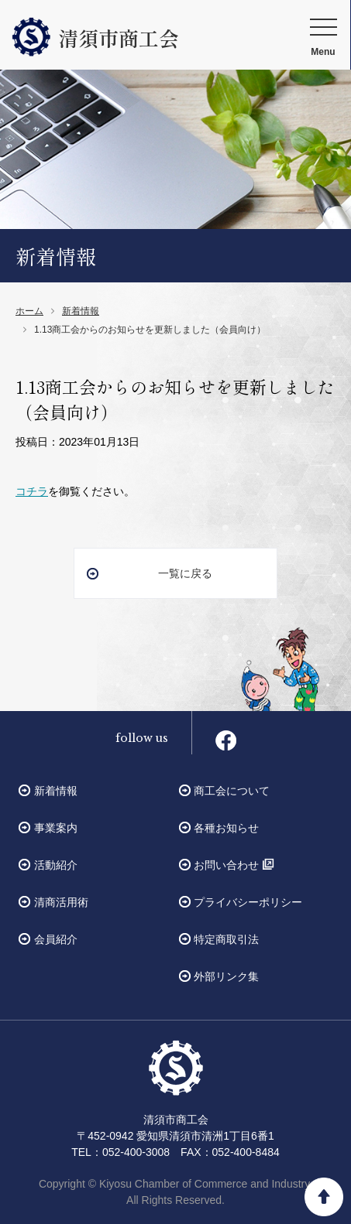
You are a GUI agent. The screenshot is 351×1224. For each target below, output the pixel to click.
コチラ (31, 491)
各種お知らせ (226, 828)
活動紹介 (55, 865)
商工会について (232, 791)
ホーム (29, 311)
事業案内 (55, 828)
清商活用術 (61, 902)
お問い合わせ (226, 865)
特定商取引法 (226, 939)
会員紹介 (55, 939)
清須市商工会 (95, 37)
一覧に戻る (185, 573)
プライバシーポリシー (248, 902)
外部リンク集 (226, 976)
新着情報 (80, 311)
